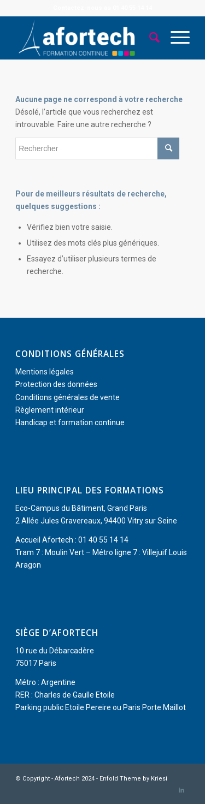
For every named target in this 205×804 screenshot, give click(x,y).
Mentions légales (44, 371)
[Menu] (175, 37)
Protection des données (56, 384)
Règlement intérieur (49, 410)
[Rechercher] (149, 37)
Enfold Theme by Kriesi (133, 778)
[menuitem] (149, 37)
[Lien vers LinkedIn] (181, 790)
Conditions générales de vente (67, 397)
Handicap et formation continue (70, 422)
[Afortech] (85, 37)
